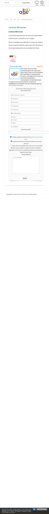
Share (41, 2)
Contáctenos (24, 187)
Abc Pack (17, 187)
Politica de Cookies (41, 509)
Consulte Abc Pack (16, 59)
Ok (34, 509)
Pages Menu (27, 2)
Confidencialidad (32, 187)
